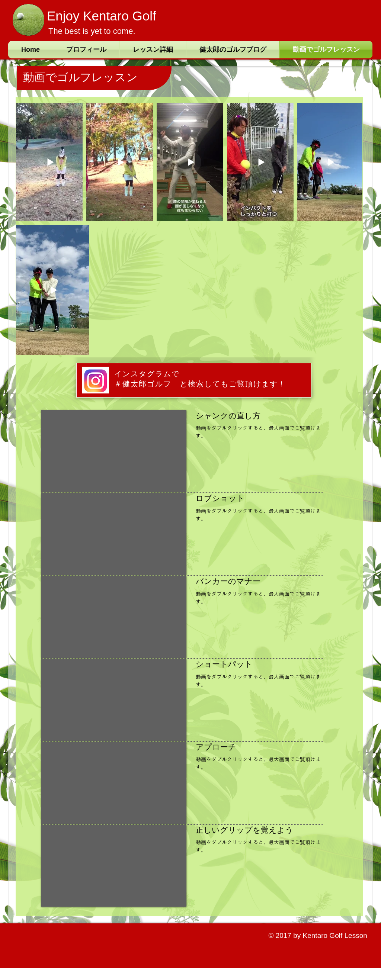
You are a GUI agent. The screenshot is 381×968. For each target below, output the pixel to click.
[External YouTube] (113, 451)
